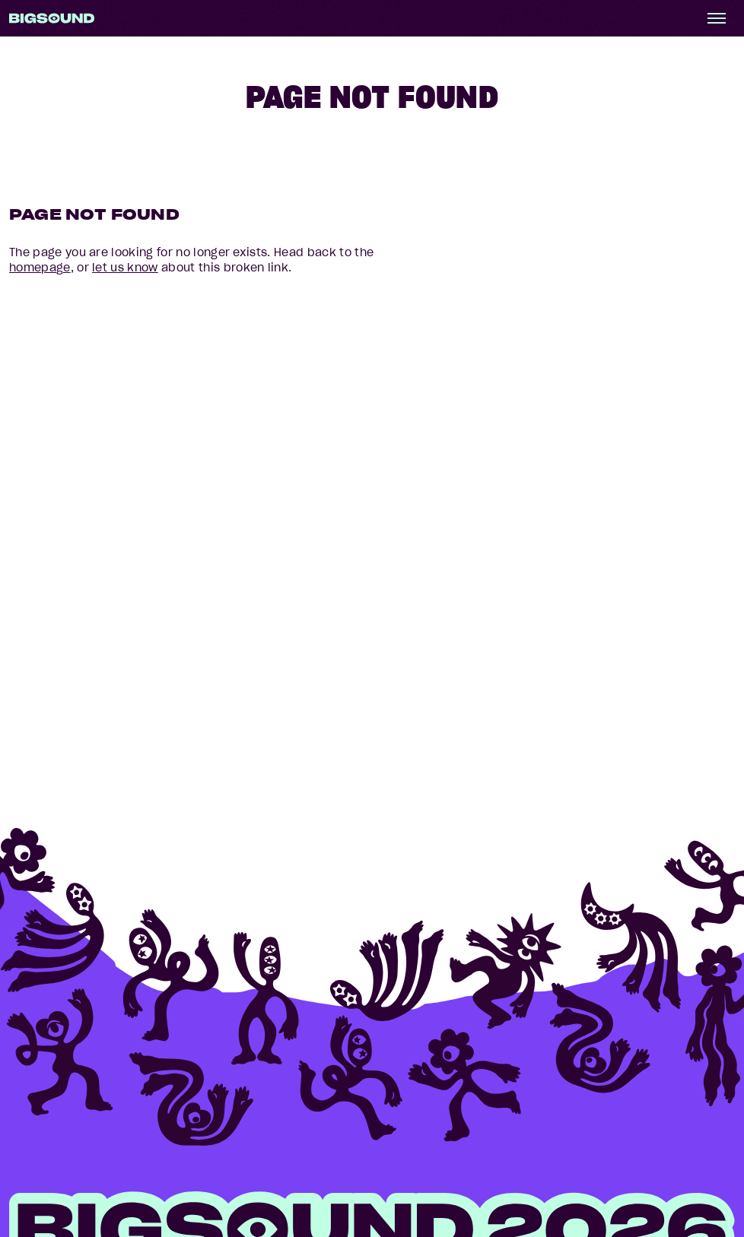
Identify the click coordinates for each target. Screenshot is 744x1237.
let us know (125, 267)
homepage (40, 267)
